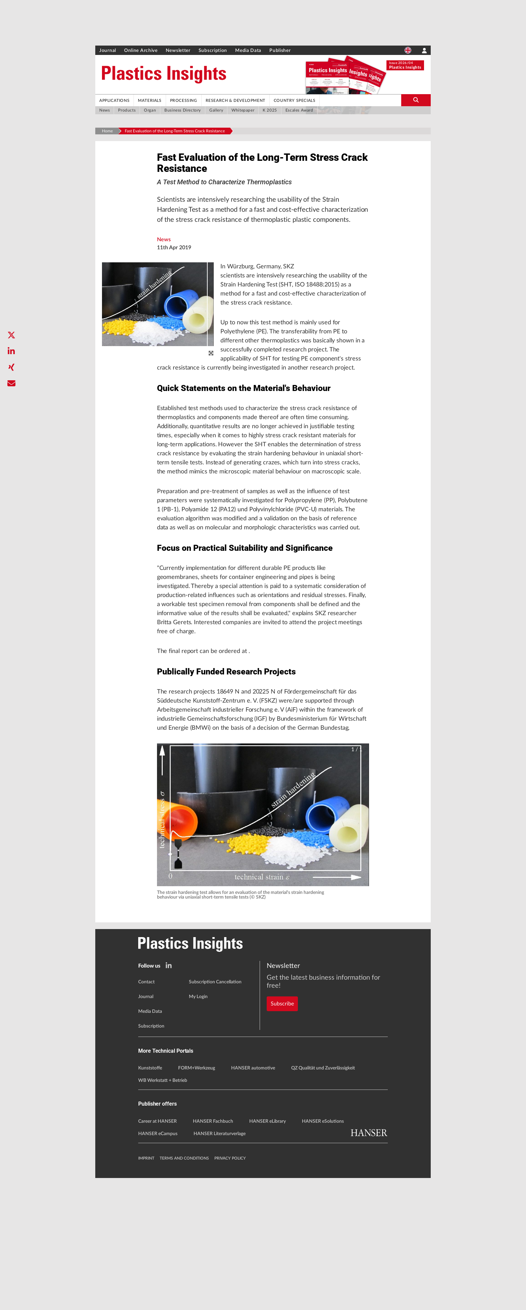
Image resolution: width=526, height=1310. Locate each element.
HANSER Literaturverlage (220, 1265)
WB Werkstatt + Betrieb (162, 1212)
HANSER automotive (253, 1200)
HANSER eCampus (157, 1265)
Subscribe (282, 1123)
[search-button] (416, 100)
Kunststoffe (150, 1200)
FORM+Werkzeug (196, 1200)
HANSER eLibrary (267, 1253)
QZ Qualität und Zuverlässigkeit (323, 1200)
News (164, 251)
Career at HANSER (157, 1253)
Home (107, 131)
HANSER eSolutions (323, 1253)
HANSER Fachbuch (213, 1253)
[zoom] (211, 365)
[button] (263, 947)
